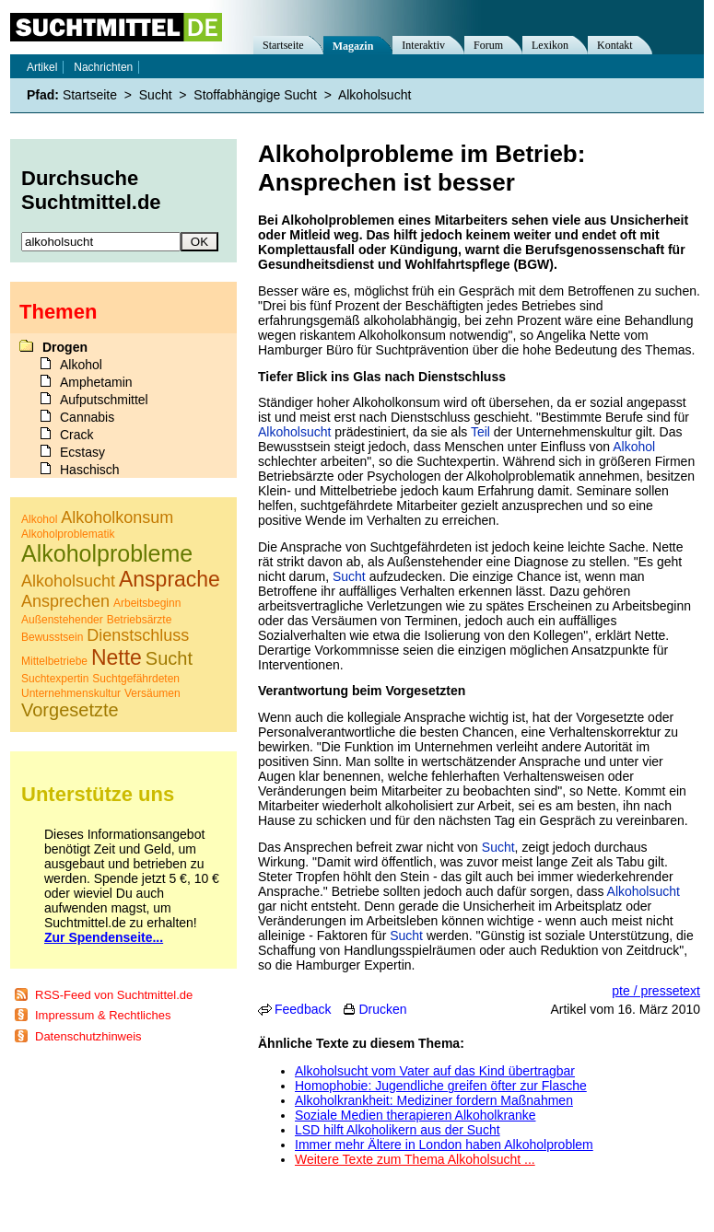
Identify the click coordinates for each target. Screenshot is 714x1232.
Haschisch (90, 469)
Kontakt (615, 45)
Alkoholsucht (294, 431)
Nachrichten (103, 67)
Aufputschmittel (104, 399)
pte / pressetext (656, 990)
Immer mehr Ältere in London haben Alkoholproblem (444, 1144)
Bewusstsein (52, 637)
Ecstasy (82, 452)
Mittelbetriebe (54, 661)
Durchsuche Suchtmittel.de (91, 190)
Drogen (65, 347)
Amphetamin (96, 382)
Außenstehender (62, 619)
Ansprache (169, 579)
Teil (480, 431)
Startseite (283, 45)
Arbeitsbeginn (147, 603)
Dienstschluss (138, 635)
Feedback (303, 1009)
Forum (488, 45)
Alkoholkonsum (117, 517)
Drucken (382, 1009)
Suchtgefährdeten (136, 678)
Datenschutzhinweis (88, 1036)
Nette (116, 657)
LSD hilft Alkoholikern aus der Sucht (397, 1129)
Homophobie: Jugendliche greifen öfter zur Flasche (441, 1085)
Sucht (349, 576)
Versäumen (152, 693)
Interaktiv (423, 45)
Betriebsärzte (139, 619)
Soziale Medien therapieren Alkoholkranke (415, 1115)
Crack (77, 434)
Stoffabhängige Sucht (255, 94)
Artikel (42, 67)
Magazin (353, 46)
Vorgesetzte (70, 710)
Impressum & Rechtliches (102, 1015)
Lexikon (550, 45)
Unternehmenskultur (71, 693)
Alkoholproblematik (67, 534)
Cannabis (87, 417)
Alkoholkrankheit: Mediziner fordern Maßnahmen (434, 1100)
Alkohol (634, 446)
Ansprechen (65, 601)
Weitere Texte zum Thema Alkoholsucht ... (415, 1159)
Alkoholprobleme (107, 553)
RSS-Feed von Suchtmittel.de (114, 995)
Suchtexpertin (54, 678)
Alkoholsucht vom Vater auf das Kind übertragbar (435, 1070)
